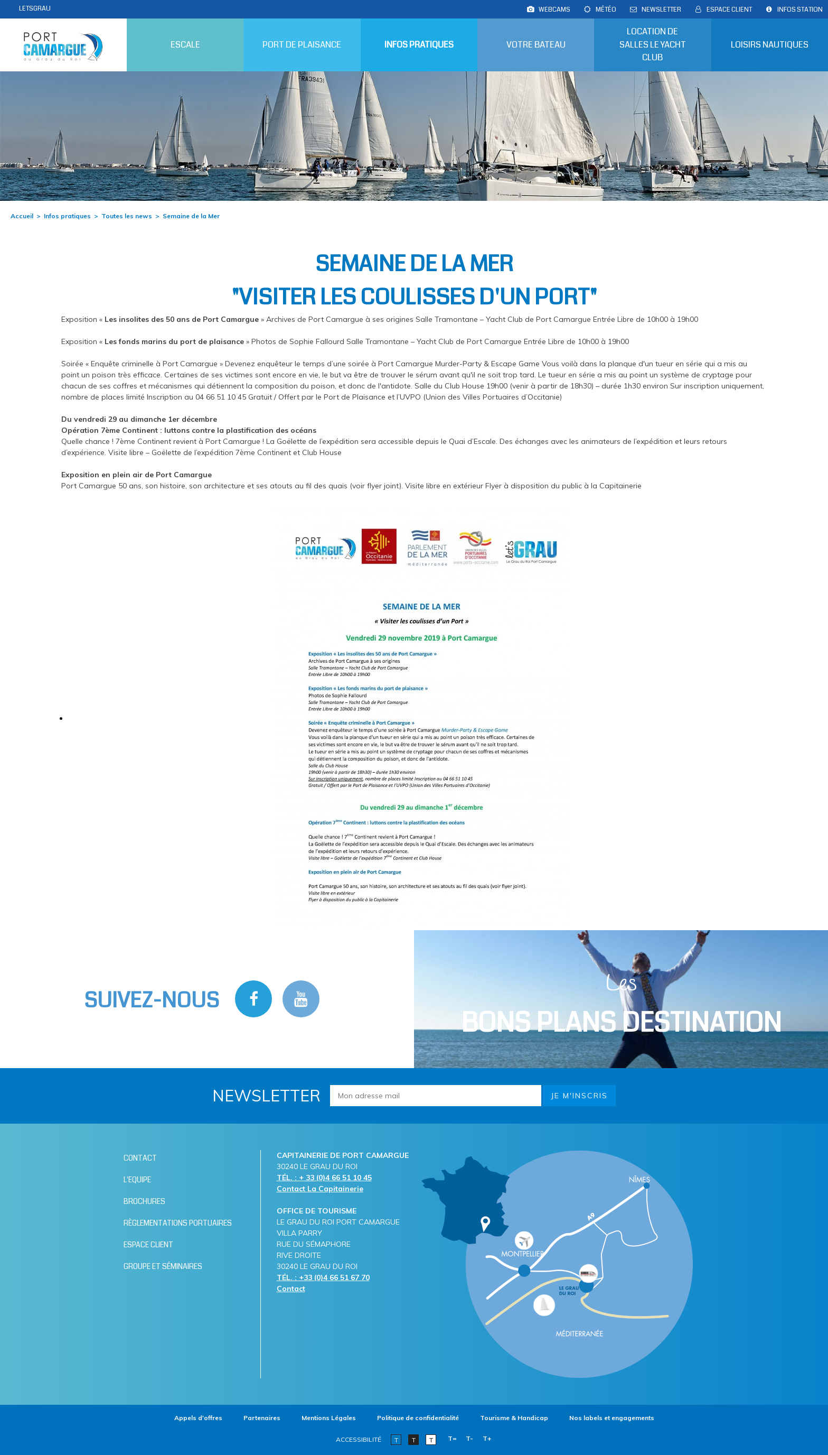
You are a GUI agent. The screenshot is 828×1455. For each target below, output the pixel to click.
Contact (291, 1288)
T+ (487, 1438)
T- (469, 1438)
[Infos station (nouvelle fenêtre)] (800, 9)
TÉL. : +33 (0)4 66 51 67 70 (323, 1277)
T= (452, 1438)
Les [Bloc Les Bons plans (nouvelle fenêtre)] (621, 1005)
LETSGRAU (35, 8)
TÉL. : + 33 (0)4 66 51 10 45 (324, 1177)
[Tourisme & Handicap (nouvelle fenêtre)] (514, 1418)
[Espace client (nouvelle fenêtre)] (729, 9)
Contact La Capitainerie (320, 1188)
